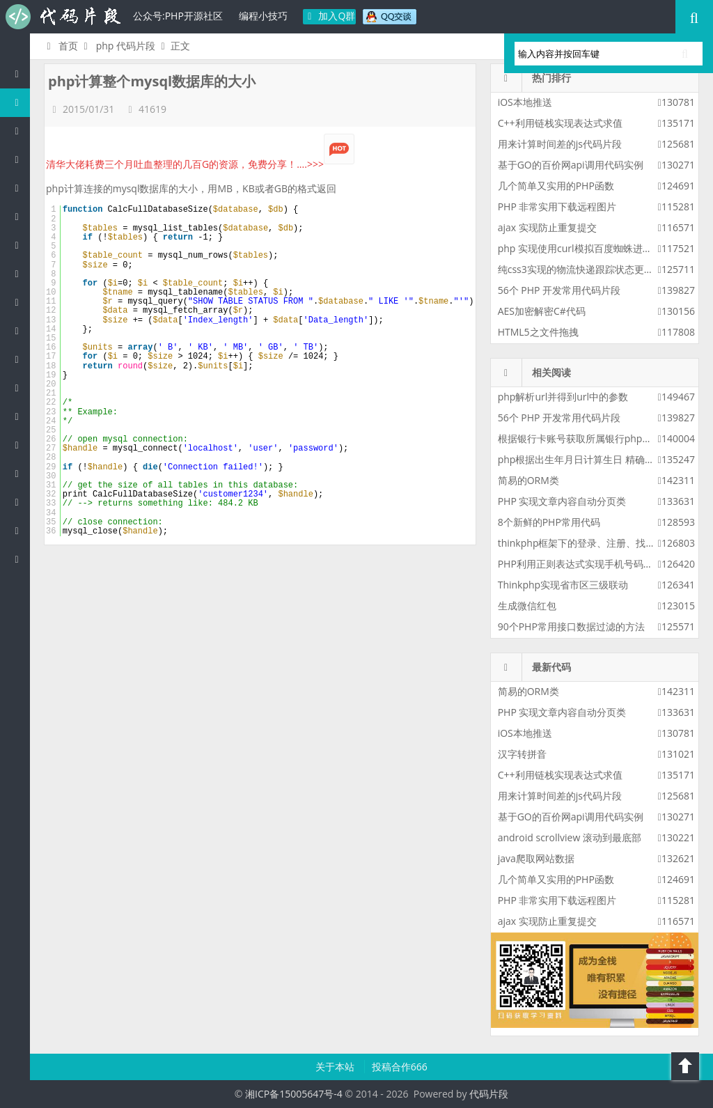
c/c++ (20, 159)
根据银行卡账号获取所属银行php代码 (580, 438)
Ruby (20, 302)
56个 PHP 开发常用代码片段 (559, 290)
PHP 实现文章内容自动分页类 (562, 501)
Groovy (20, 387)
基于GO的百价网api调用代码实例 (570, 164)
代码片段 (62, 16)
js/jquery (20, 187)
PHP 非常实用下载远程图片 (557, 206)
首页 (60, 45)
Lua (20, 444)
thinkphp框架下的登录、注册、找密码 (582, 542)
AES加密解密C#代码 (542, 311)
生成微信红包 (527, 605)
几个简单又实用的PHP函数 (556, 185)
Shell (20, 501)
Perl (20, 244)
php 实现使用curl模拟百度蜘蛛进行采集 (585, 248)
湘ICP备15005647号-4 (294, 1093)
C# (20, 216)
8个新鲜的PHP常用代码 (549, 522)
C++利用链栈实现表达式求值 (560, 123)
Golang (20, 473)
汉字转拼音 (522, 753)
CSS (20, 359)
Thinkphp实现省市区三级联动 (563, 584)
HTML (20, 330)
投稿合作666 (400, 1066)
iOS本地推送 (525, 102)
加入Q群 (330, 15)
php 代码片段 (125, 45)
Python (20, 273)
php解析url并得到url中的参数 (563, 396)
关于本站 (336, 1066)
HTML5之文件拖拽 (538, 331)
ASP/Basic (20, 558)
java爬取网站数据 (536, 858)
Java (20, 130)
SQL (20, 416)
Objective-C (20, 530)
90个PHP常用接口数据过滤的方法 (571, 626)
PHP (20, 102)
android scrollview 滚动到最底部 (569, 837)
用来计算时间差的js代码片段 (560, 143)
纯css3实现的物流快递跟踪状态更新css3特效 (595, 269)
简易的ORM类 (528, 480)
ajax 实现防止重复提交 (547, 227)
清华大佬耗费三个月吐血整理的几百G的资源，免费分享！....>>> (200, 164)
